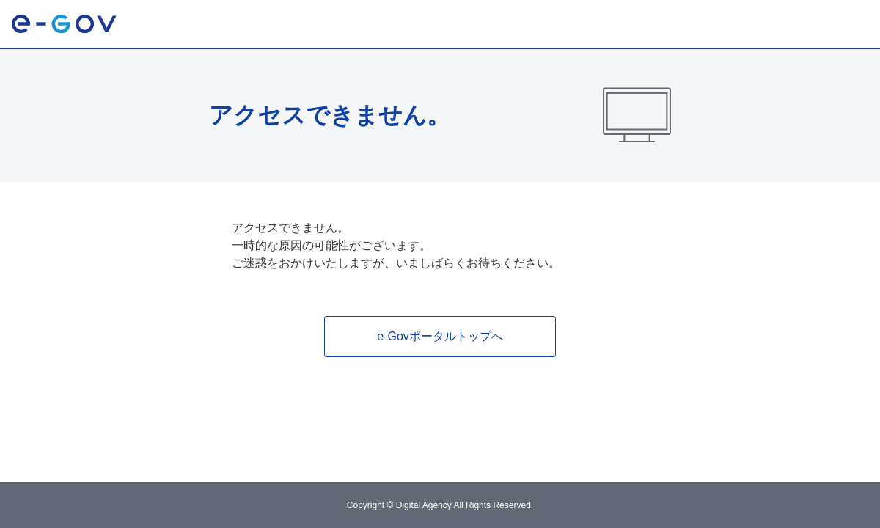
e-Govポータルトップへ (440, 336)
